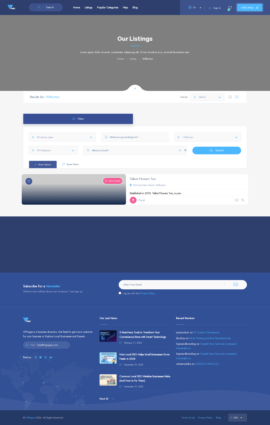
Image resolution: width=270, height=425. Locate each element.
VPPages (30, 417)
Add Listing (249, 7)
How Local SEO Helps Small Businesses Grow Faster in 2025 (144, 357)
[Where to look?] (135, 150)
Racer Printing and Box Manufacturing (210, 338)
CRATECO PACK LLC (207, 364)
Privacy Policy (147, 293)
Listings (88, 7)
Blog (135, 7)
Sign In (215, 8)
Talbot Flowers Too (143, 179)
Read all (107, 398)
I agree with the (137, 293)
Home (76, 7)
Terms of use (188, 417)
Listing (133, 59)
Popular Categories (107, 7)
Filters (78, 119)
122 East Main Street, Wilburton (148, 185)
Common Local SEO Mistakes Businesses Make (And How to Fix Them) (144, 378)
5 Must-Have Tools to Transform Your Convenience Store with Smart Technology (142, 335)
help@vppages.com (47, 345)
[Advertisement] (135, 244)
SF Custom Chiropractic (207, 332)
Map (125, 7)
